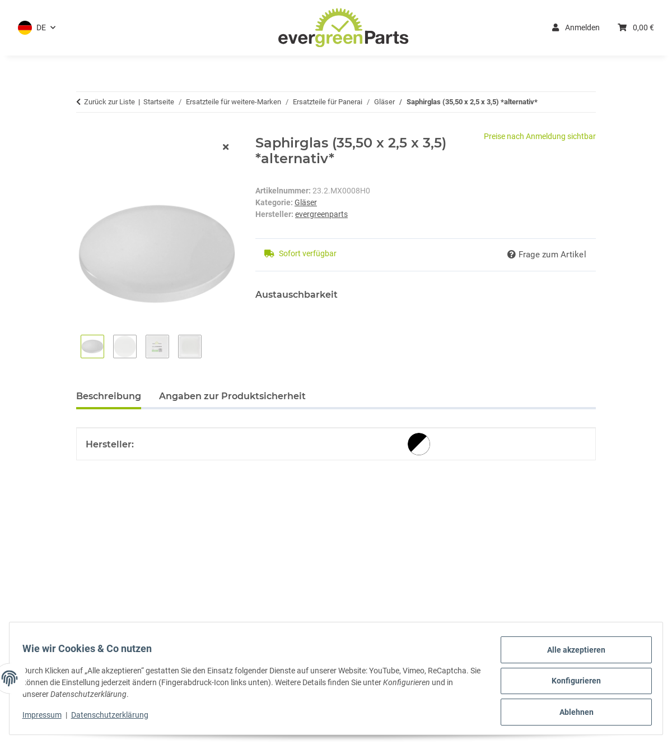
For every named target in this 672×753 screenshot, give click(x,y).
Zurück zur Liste (109, 102)
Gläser (306, 202)
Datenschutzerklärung (114, 718)
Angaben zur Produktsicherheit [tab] (232, 396)
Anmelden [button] (576, 27)
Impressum (47, 718)
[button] (36, 27)
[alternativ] (419, 444)
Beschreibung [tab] (108, 396)
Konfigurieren (571, 684)
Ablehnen (571, 713)
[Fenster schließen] (225, 147)
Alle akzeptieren (571, 654)
